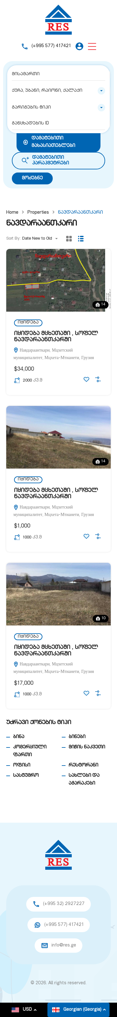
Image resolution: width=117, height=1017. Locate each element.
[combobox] (58, 91)
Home (12, 212)
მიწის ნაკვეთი (87, 747)
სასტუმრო (26, 775)
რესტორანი (83, 765)
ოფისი (21, 765)
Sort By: (13, 239)
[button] (92, 46)
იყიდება (28, 323)
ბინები (77, 737)
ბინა (18, 737)
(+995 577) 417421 (51, 46)
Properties (38, 212)
